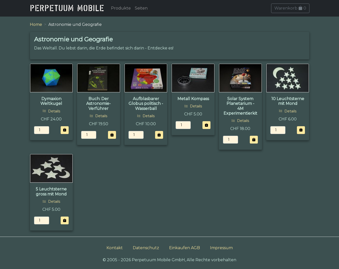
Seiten (141, 8)
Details (51, 111)
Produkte (121, 8)
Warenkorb (290, 8)
